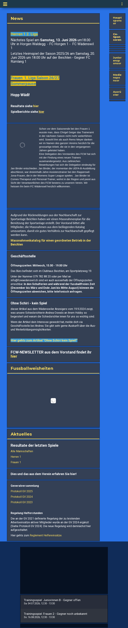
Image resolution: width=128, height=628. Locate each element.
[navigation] (122, 4)
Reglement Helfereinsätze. (45, 535)
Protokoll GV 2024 (22, 496)
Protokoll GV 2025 (22, 491)
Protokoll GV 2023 (22, 502)
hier (36, 106)
